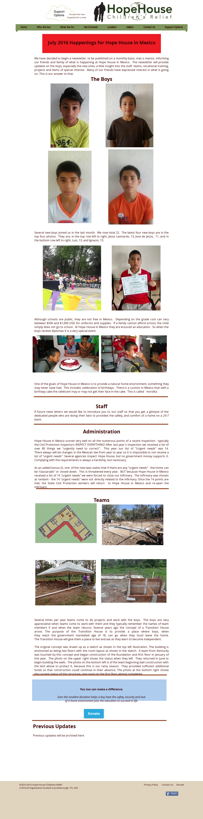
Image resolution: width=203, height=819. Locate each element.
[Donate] (94, 713)
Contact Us (167, 784)
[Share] (172, 794)
